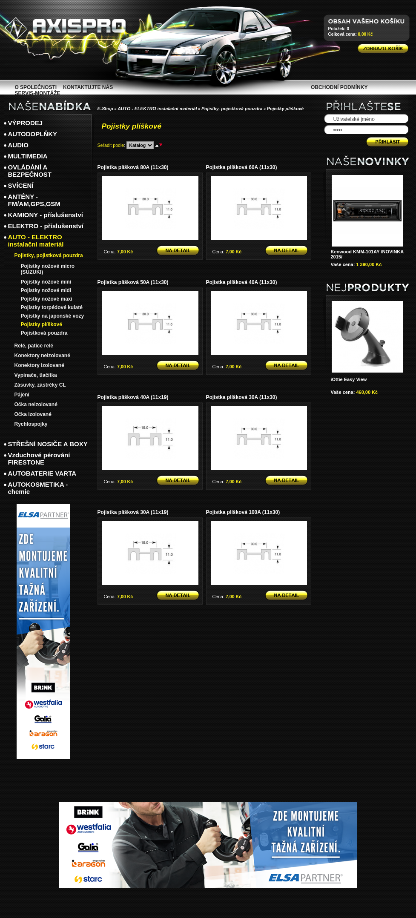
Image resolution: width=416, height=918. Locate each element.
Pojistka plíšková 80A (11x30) (133, 167)
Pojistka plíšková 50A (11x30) (133, 282)
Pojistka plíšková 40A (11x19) (133, 397)
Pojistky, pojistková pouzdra (232, 108)
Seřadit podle (111, 145)
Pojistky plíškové (285, 108)
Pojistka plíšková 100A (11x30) (243, 512)
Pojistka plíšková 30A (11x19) (133, 512)
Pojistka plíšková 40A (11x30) (241, 282)
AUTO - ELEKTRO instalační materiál (157, 108)
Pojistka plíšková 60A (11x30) (241, 167)
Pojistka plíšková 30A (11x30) (241, 397)
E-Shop (105, 108)
